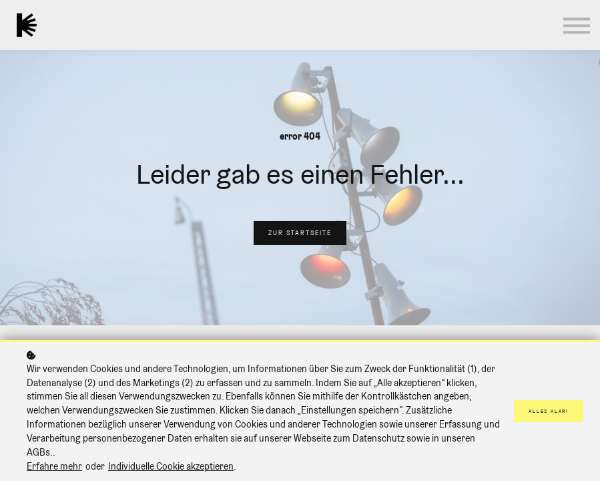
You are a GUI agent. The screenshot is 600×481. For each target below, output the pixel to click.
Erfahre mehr (54, 466)
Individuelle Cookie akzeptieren (171, 466)
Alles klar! (549, 411)
